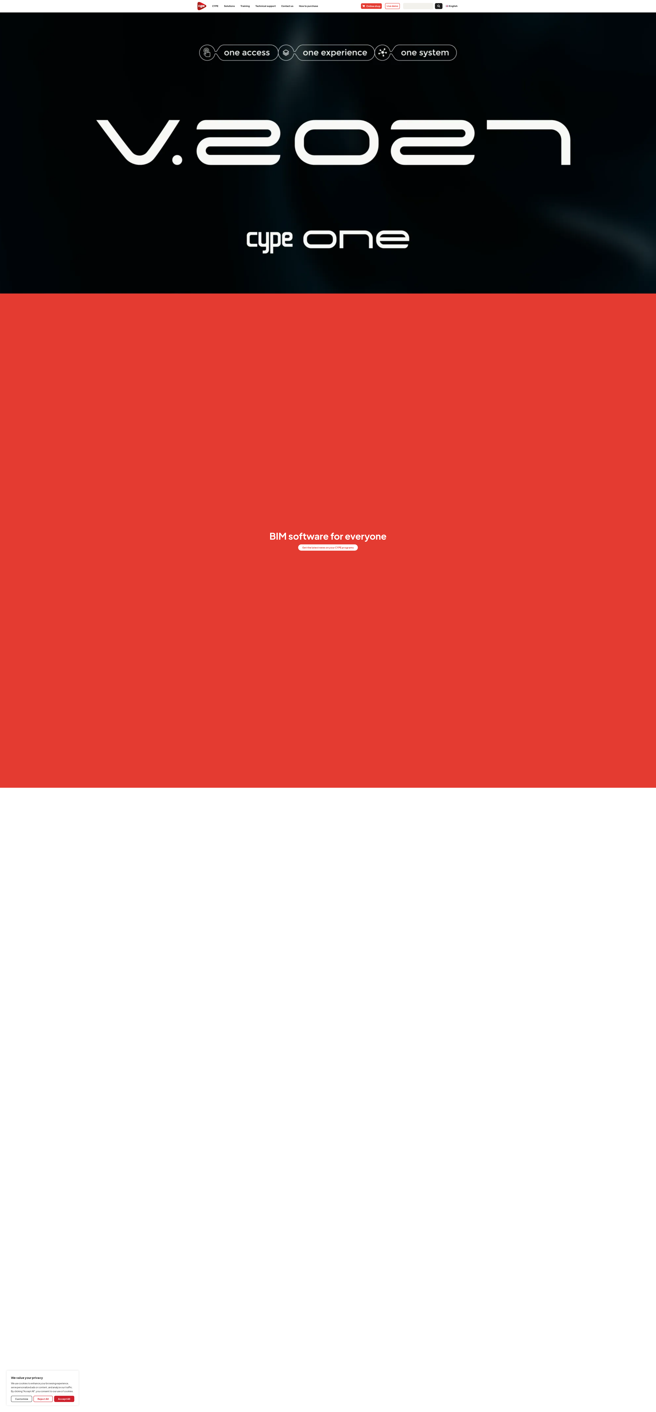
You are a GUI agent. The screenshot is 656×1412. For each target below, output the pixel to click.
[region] (43, 1388)
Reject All (43, 1398)
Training (245, 6)
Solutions (230, 6)
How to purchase (309, 6)
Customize (21, 1398)
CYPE (216, 6)
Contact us (288, 6)
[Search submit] (438, 6)
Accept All (64, 1398)
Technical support (266, 6)
